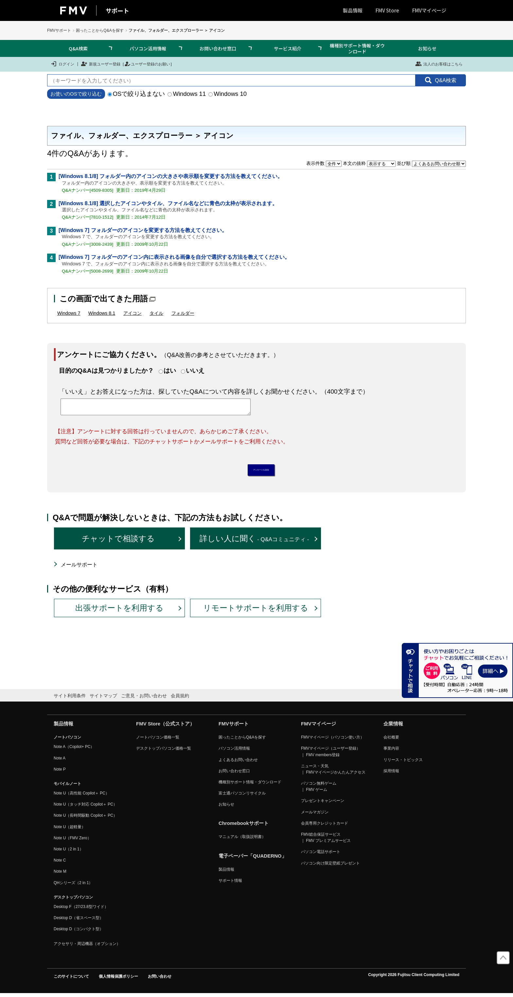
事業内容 (391, 752)
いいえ (195, 370)
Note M (60, 875)
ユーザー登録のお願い (147, 64)
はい (170, 370)
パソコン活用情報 (148, 48)
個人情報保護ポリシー (118, 979)
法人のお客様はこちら (439, 64)
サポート (117, 10)
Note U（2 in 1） (68, 852)
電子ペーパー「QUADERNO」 (253, 859)
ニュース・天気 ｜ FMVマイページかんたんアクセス (333, 772)
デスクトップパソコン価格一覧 (163, 752)
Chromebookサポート (244, 826)
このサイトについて (71, 979)
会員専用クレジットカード (324, 826)
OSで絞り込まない (136, 93)
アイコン (132, 313)
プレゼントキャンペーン (322, 804)
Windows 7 (68, 313)
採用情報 (391, 774)
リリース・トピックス (403, 763)
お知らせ (427, 48)
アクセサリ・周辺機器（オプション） (87, 947)
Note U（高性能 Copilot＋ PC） (81, 796)
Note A (59, 761)
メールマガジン (314, 815)
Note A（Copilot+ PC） (74, 750)
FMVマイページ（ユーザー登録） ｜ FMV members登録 (330, 755)
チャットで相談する (118, 542)
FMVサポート (59, 30)
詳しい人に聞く (254, 542)
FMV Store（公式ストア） (165, 727)
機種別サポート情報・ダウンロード (357, 48)
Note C (60, 864)
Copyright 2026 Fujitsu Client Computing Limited (413, 978)
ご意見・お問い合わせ (144, 699)
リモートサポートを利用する (255, 611)
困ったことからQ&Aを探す (99, 30)
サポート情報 (230, 883)
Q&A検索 (78, 48)
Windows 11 (187, 93)
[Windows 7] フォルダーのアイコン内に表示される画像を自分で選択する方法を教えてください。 (174, 257)
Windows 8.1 (101, 313)
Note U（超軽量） (69, 830)
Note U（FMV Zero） (72, 841)
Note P (60, 772)
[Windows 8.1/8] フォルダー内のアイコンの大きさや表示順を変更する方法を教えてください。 (171, 176)
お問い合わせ (159, 979)
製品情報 (353, 10)
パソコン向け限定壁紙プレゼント (330, 866)
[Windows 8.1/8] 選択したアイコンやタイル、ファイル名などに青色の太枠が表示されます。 (168, 203)
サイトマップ (103, 699)
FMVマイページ (429, 10)
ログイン (62, 64)
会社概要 (391, 741)
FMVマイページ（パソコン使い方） (332, 741)
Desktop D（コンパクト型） (78, 932)
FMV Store (387, 10)
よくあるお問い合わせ (238, 763)
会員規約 (180, 699)
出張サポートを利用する (119, 611)
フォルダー (182, 313)
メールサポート (79, 568)
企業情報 (393, 727)
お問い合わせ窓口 (218, 48)
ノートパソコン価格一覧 (157, 741)
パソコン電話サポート (320, 855)
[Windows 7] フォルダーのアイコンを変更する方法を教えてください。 (143, 230)
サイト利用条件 (70, 699)
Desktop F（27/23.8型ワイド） (81, 910)
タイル (156, 313)
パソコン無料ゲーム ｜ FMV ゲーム (318, 790)
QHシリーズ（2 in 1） (73, 886)
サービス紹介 (287, 48)
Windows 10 (227, 93)
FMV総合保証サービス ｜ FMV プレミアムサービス (326, 841)
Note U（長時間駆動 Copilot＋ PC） (85, 819)
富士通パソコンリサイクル (242, 796)
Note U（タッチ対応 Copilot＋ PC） (85, 808)
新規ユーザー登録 (100, 64)
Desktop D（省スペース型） (78, 921)
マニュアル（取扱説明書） (242, 840)
